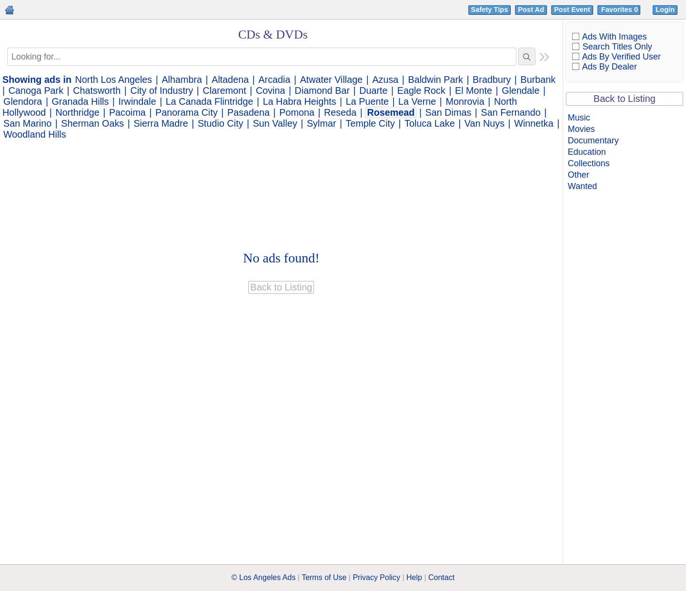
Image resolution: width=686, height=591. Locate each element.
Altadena (230, 79)
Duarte (373, 90)
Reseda (340, 112)
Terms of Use (324, 577)
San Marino (27, 123)
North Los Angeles (113, 79)
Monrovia (464, 101)
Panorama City (186, 112)
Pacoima (127, 112)
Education (587, 152)
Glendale (520, 90)
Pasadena (248, 112)
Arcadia (274, 79)
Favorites (620, 9)
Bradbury (492, 79)
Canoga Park (36, 90)
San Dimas (448, 112)
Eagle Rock (421, 90)
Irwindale (137, 101)
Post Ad (531, 9)
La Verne (417, 101)
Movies (581, 129)
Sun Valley (275, 123)
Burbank (538, 79)
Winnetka (533, 123)
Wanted (582, 186)
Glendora (22, 101)
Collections (589, 163)
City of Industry (161, 90)
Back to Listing (625, 98)
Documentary (593, 140)
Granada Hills (80, 101)
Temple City (370, 123)
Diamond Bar (322, 90)
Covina (270, 90)
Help (414, 577)
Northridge (77, 112)
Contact (441, 577)
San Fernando (510, 112)
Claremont (224, 90)
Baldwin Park (435, 79)
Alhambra (181, 79)
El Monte (473, 90)
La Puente (367, 101)
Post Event (572, 9)
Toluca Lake (429, 123)
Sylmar (321, 123)
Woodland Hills (34, 134)
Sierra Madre (160, 123)
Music (579, 117)
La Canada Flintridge (209, 101)
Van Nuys (484, 123)
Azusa (385, 79)
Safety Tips (489, 9)
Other (578, 175)
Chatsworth (97, 90)
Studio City (220, 123)
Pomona (296, 112)
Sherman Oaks (92, 123)
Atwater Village (331, 79)
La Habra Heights (299, 101)
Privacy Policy (376, 577)
